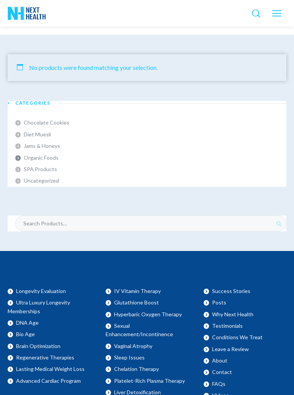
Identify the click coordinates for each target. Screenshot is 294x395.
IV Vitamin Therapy (137, 291)
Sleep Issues (129, 357)
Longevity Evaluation (41, 291)
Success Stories (231, 291)
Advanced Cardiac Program (48, 380)
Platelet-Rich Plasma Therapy (149, 380)
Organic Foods (41, 157)
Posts (219, 302)
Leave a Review (230, 349)
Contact (222, 372)
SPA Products (40, 169)
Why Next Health (232, 314)
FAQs (218, 383)
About (219, 360)
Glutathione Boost (136, 302)
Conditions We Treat (237, 337)
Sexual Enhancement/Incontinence (139, 329)
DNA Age (27, 322)
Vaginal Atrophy (133, 346)
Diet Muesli (37, 134)
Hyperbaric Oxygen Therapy (148, 314)
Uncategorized (41, 180)
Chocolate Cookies (46, 122)
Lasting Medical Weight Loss (50, 369)
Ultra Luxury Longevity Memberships (39, 306)
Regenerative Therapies (45, 357)
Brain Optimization (38, 346)
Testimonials (227, 325)
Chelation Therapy (136, 369)
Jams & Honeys (42, 145)
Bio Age (25, 334)
